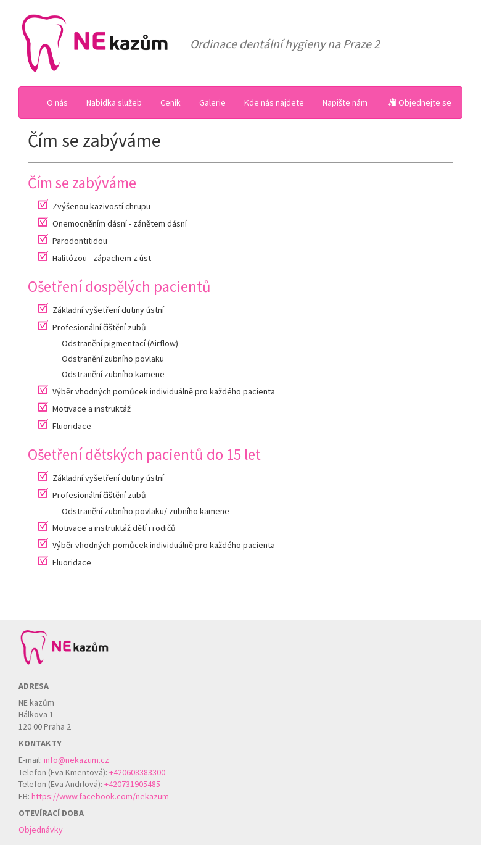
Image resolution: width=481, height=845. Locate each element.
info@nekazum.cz (76, 759)
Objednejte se (419, 102)
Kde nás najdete (274, 102)
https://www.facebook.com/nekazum (100, 796)
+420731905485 (132, 783)
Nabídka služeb (114, 102)
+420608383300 (137, 772)
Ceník (170, 102)
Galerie (212, 102)
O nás (57, 102)
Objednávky (40, 829)
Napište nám (345, 102)
